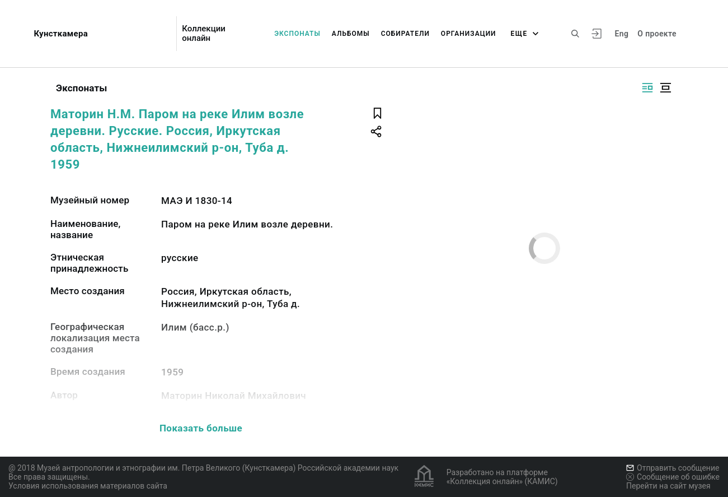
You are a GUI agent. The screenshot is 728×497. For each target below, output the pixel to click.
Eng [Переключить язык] (622, 33)
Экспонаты (297, 34)
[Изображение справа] (647, 87)
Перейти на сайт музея (668, 485)
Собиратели (405, 34)
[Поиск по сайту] (575, 33)
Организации (468, 34)
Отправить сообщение (672, 467)
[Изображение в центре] (665, 87)
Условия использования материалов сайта (87, 485)
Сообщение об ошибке (673, 476)
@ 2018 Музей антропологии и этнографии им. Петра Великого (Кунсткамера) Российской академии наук (203, 467)
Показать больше (200, 428)
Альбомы (351, 34)
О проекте (656, 33)
